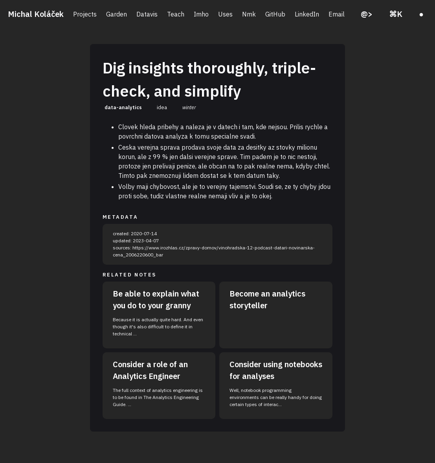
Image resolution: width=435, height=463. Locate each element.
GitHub (275, 14)
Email (337, 14)
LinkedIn (307, 14)
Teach (175, 14)
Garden (116, 14)
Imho (201, 14)
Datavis (147, 14)
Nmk (249, 14)
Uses (225, 14)
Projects (85, 14)
